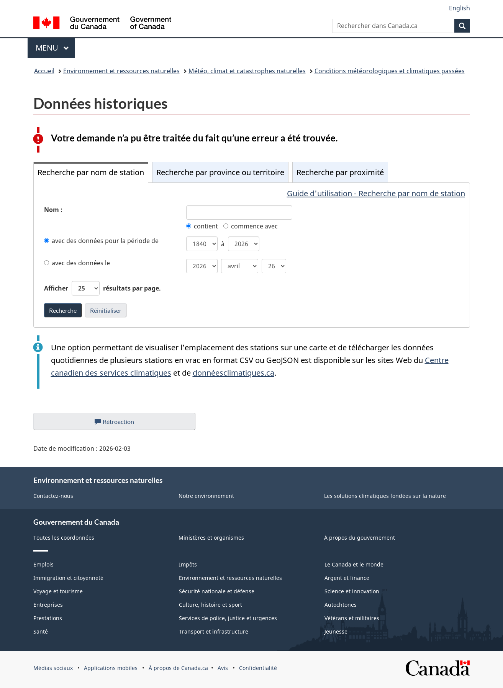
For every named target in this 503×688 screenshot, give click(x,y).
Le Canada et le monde (353, 564)
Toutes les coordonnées (63, 537)
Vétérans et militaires (351, 618)
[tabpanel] (251, 255)
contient (202, 226)
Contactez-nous (53, 495)
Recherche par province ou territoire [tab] (220, 172)
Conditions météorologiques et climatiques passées (390, 71)
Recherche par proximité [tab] (340, 172)
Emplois (43, 564)
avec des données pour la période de (101, 240)
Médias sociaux (53, 668)
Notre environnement (206, 495)
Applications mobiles (111, 668)
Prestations (47, 618)
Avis (223, 668)
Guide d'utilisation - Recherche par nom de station (376, 193)
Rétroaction (120, 423)
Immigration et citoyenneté (68, 577)
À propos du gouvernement (359, 537)
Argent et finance (346, 577)
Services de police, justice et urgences (228, 618)
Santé (40, 631)
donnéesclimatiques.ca (233, 373)
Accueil (44, 71)
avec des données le (77, 263)
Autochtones (340, 604)
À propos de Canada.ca (178, 668)
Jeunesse (335, 631)
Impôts (188, 564)
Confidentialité (258, 668)
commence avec (250, 226)
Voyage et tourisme (58, 591)
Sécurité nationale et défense (216, 591)
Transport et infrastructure (213, 631)
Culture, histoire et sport (210, 604)
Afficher (102, 288)
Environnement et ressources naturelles (121, 71)
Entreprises (48, 604)
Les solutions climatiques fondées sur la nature (385, 495)
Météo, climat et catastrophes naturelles (247, 71)
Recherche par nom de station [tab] (91, 172)
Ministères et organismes (211, 537)
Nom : (53, 209)
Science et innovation (351, 591)
